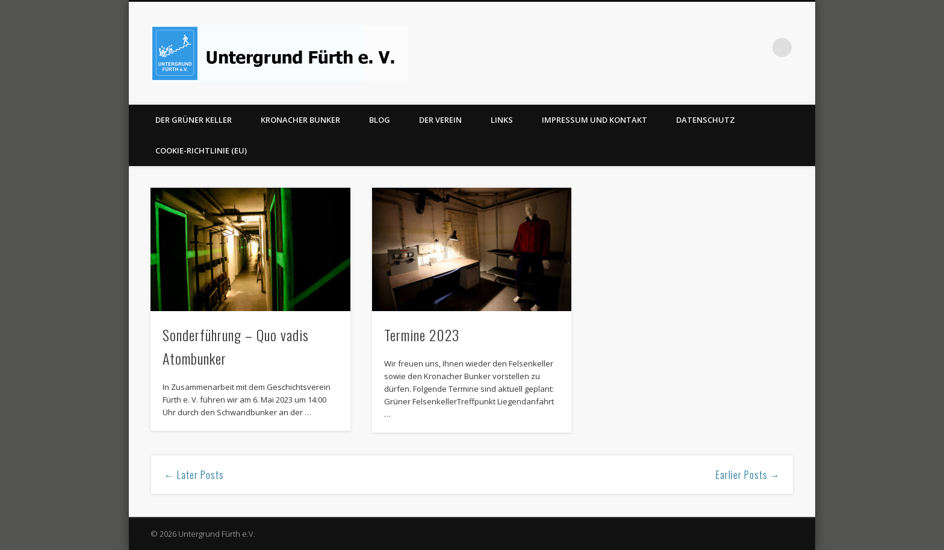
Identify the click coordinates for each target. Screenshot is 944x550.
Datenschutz (705, 119)
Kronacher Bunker (300, 119)
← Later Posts (194, 475)
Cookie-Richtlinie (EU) (201, 150)
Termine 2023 (421, 334)
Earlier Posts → (748, 475)
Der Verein (440, 119)
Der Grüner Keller (193, 119)
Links (502, 119)
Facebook (757, 47)
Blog (379, 119)
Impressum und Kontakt (594, 119)
